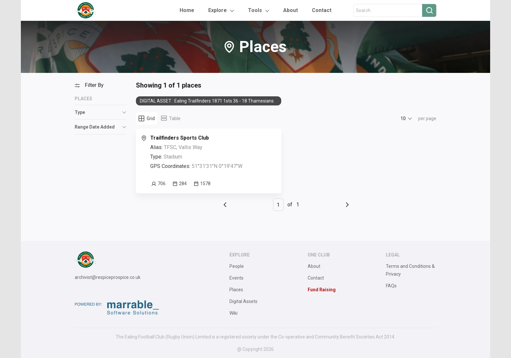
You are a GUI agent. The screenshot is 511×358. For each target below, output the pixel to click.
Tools (255, 10)
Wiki (233, 313)
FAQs (391, 285)
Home (187, 10)
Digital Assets (243, 301)
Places (236, 289)
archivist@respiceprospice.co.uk (107, 277)
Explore (217, 10)
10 (403, 118)
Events (236, 278)
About (290, 10)
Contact (321, 10)
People (236, 266)
